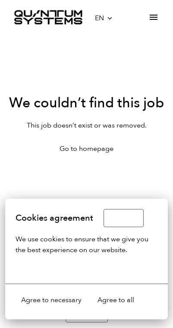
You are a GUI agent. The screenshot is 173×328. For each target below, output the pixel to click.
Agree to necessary (51, 300)
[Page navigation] (154, 17)
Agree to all (116, 300)
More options (42, 268)
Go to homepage (86, 148)
